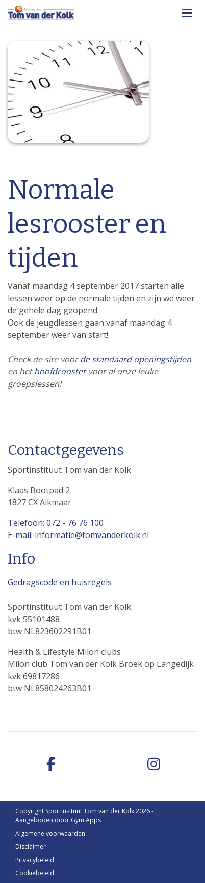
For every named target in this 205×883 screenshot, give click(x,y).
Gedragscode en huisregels (60, 582)
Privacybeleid (34, 859)
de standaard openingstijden (135, 359)
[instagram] (153, 764)
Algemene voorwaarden (50, 833)
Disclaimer (30, 846)
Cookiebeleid (34, 873)
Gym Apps (86, 820)
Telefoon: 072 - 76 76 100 (56, 522)
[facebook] (51, 764)
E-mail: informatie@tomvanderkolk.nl (78, 535)
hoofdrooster (60, 371)
